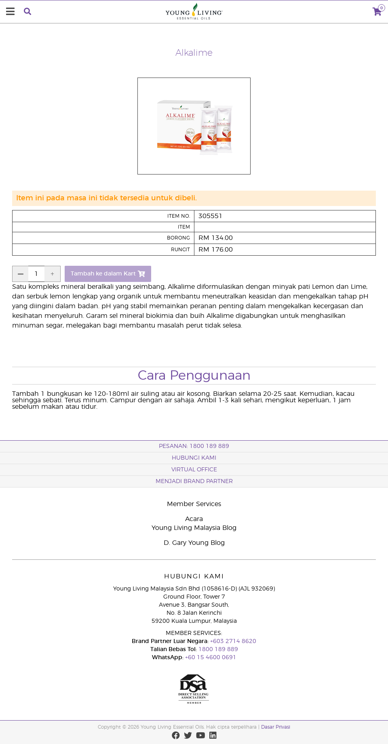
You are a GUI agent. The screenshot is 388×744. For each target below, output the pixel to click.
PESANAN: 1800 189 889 (194, 446)
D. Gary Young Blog (194, 543)
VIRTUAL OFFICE (194, 470)
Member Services (194, 504)
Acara (194, 519)
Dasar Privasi (275, 727)
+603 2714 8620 (232, 641)
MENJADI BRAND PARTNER (194, 481)
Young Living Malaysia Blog (194, 528)
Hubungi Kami (194, 458)
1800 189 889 (217, 649)
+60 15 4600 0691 (210, 657)
